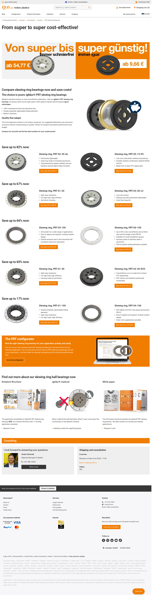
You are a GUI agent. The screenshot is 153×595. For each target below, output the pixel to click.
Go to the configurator (15, 360)
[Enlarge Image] (4, 77)
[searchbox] (71, 7)
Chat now (138, 591)
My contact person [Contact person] (129, 14)
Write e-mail (33, 467)
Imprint (50, 556)
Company (75, 14)
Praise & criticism (48, 488)
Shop (3, 14)
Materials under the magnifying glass (67, 428)
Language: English (110, 548)
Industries (50, 14)
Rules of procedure (40, 556)
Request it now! (9, 428)
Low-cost (39, 20)
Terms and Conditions (61, 556)
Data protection (18, 556)
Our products (30, 20)
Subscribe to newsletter (111, 527)
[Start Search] (89, 7)
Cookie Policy (28, 556)
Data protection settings (77, 556)
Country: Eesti (125, 548)
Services (62, 14)
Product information (33, 14)
